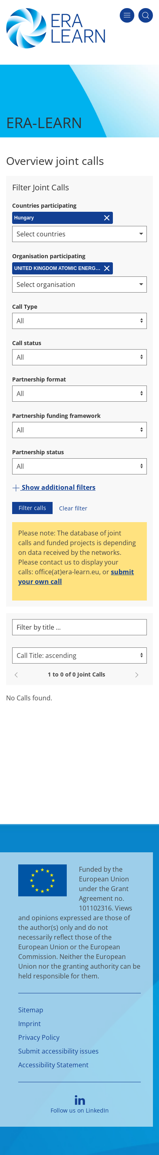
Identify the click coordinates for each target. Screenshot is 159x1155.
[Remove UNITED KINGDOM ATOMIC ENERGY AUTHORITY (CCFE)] (62, 268)
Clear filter (73, 508)
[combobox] (79, 234)
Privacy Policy (38, 1037)
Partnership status (38, 452)
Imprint (29, 1023)
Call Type (24, 306)
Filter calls (32, 508)
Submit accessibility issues (58, 1051)
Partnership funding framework (56, 415)
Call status (26, 343)
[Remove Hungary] (62, 218)
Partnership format (39, 379)
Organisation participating (48, 256)
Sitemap (30, 1009)
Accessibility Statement (53, 1064)
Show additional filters (53, 487)
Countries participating (44, 205)
